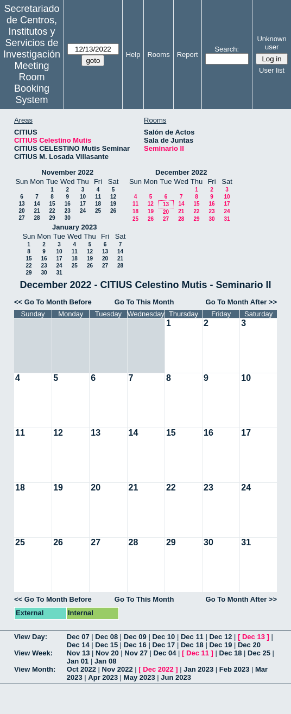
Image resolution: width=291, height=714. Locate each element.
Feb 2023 (234, 669)
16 (68, 204)
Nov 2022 (117, 669)
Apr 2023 (103, 677)
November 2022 (67, 172)
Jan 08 (105, 661)
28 (37, 218)
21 (37, 211)
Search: (226, 49)
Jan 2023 (198, 669)
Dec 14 (78, 645)
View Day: (30, 637)
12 (113, 197)
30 (68, 218)
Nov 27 (136, 653)
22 (52, 211)
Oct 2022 (81, 669)
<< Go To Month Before (53, 302)
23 (68, 211)
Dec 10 (163, 637)
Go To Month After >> (241, 302)
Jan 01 (77, 661)
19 (113, 204)
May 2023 (139, 677)
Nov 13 (78, 653)
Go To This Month (144, 302)
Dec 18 (192, 645)
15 (52, 204)
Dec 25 (259, 653)
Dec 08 (106, 637)
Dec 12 (220, 637)
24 (83, 211)
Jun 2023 (176, 677)
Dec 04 (165, 653)
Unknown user (271, 43)
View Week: (33, 653)
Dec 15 (106, 645)
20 (21, 211)
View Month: (34, 669)
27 (21, 218)
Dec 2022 (158, 669)
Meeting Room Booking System (31, 82)
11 (98, 197)
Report (187, 54)
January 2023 (74, 227)
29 (52, 218)
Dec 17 (163, 645)
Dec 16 (135, 645)
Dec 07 (78, 637)
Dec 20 (249, 645)
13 (21, 204)
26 (113, 211)
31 (227, 219)
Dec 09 (135, 637)
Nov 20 (107, 653)
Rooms (158, 54)
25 (98, 211)
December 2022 (181, 172)
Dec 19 (220, 645)
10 (83, 197)
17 (83, 204)
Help (133, 54)
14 (37, 204)
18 (98, 204)
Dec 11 (192, 637)
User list (271, 70)
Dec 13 (253, 637)
